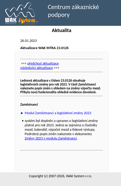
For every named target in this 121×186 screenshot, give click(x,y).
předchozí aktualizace (43, 63)
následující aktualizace (36, 68)
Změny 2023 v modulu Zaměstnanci (51, 138)
